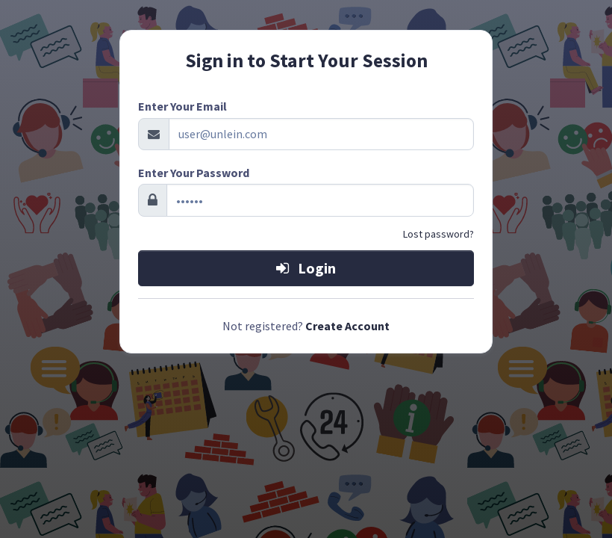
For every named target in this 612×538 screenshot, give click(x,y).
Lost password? (438, 234)
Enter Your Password (193, 172)
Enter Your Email (182, 106)
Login (306, 268)
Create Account (347, 325)
